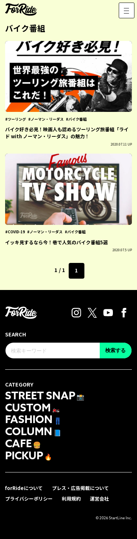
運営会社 (99, 498)
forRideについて (24, 488)
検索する (115, 350)
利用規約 (71, 498)
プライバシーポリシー (29, 498)
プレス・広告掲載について (80, 488)
